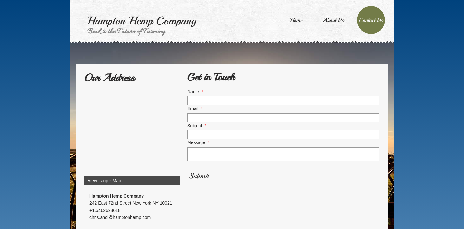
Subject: (196, 125)
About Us (333, 20)
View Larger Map (104, 180)
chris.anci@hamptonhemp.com (120, 217)
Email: (194, 108)
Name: (195, 91)
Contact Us (371, 20)
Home (296, 20)
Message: (198, 142)
